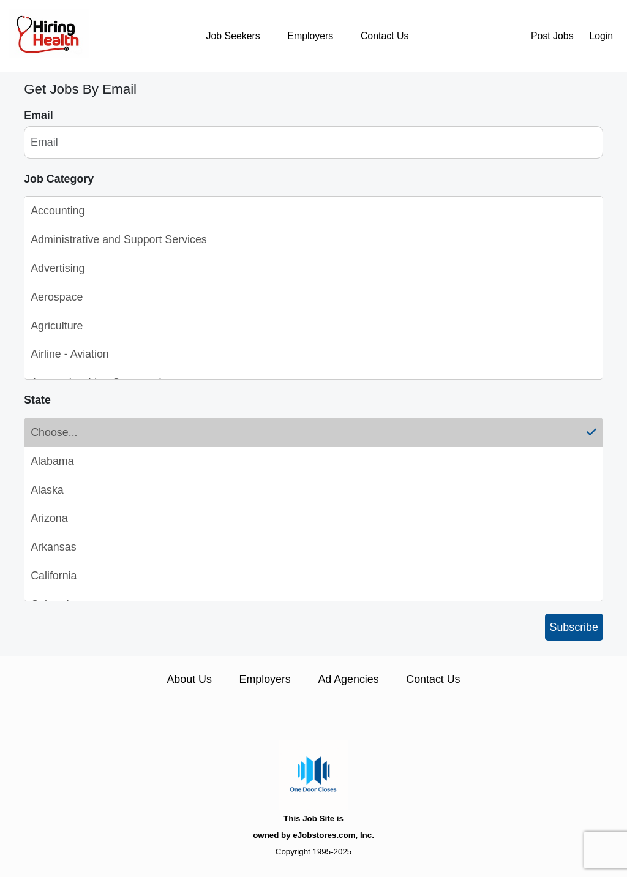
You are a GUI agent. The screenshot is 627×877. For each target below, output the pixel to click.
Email (38, 115)
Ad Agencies (348, 679)
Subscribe (574, 627)
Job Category (59, 179)
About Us (189, 679)
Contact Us (384, 36)
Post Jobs (552, 36)
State (37, 400)
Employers (310, 36)
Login (601, 36)
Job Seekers (233, 36)
